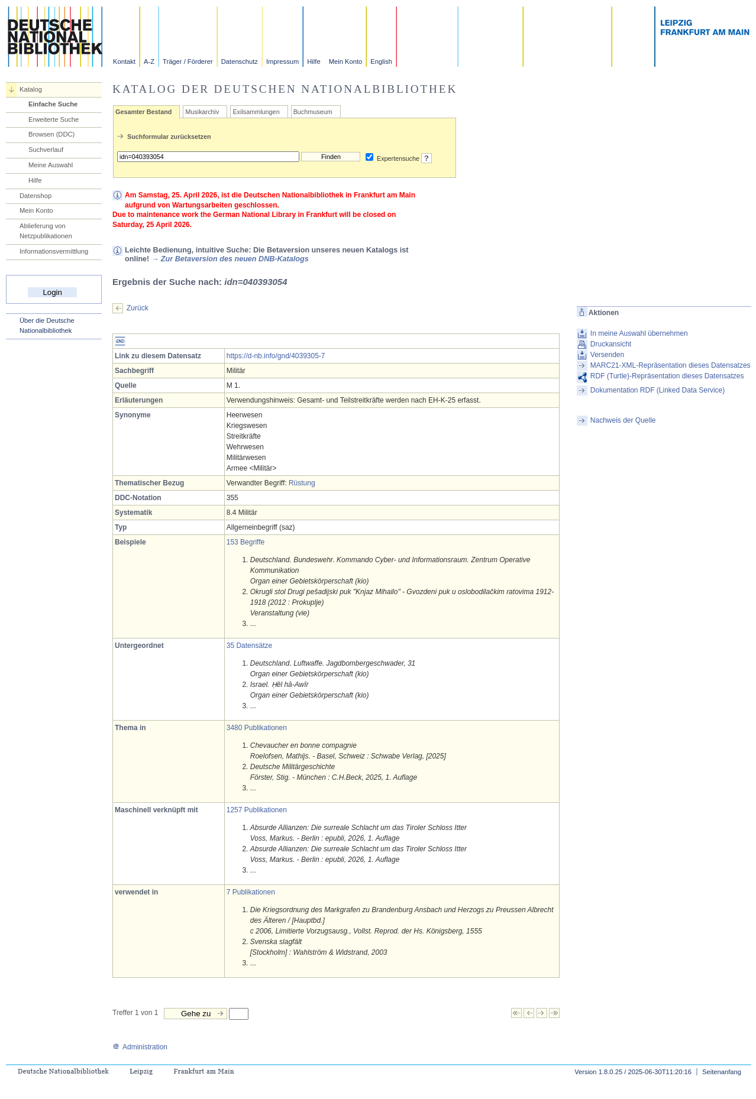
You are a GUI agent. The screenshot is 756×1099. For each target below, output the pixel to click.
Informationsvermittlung (54, 251)
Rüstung (302, 483)
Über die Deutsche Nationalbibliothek (47, 325)
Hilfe (313, 61)
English (381, 61)
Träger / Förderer (188, 61)
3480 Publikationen (257, 728)
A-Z (149, 61)
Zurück (137, 308)
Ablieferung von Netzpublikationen (46, 230)
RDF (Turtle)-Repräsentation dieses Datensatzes (667, 376)
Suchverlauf (45, 149)
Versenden (607, 355)
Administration (139, 1047)
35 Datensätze (249, 645)
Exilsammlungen (255, 111)
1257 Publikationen (257, 810)
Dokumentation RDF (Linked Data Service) (657, 390)
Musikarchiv (202, 111)
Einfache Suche (52, 104)
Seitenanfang (721, 1071)
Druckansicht (610, 344)
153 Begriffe (246, 542)
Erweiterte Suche (53, 119)
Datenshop (35, 195)
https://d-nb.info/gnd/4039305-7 (276, 356)
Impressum (282, 61)
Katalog (31, 89)
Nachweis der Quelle (623, 420)
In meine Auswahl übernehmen (639, 333)
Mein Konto (346, 61)
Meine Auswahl (50, 164)
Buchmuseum (312, 111)
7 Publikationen (251, 892)
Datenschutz (239, 61)
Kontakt (124, 61)
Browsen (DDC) (51, 134)
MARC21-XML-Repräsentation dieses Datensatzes (670, 365)
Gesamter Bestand (143, 111)
